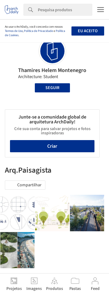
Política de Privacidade (38, 31)
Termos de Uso (14, 31)
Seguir (52, 88)
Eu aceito (87, 31)
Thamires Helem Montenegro (52, 70)
